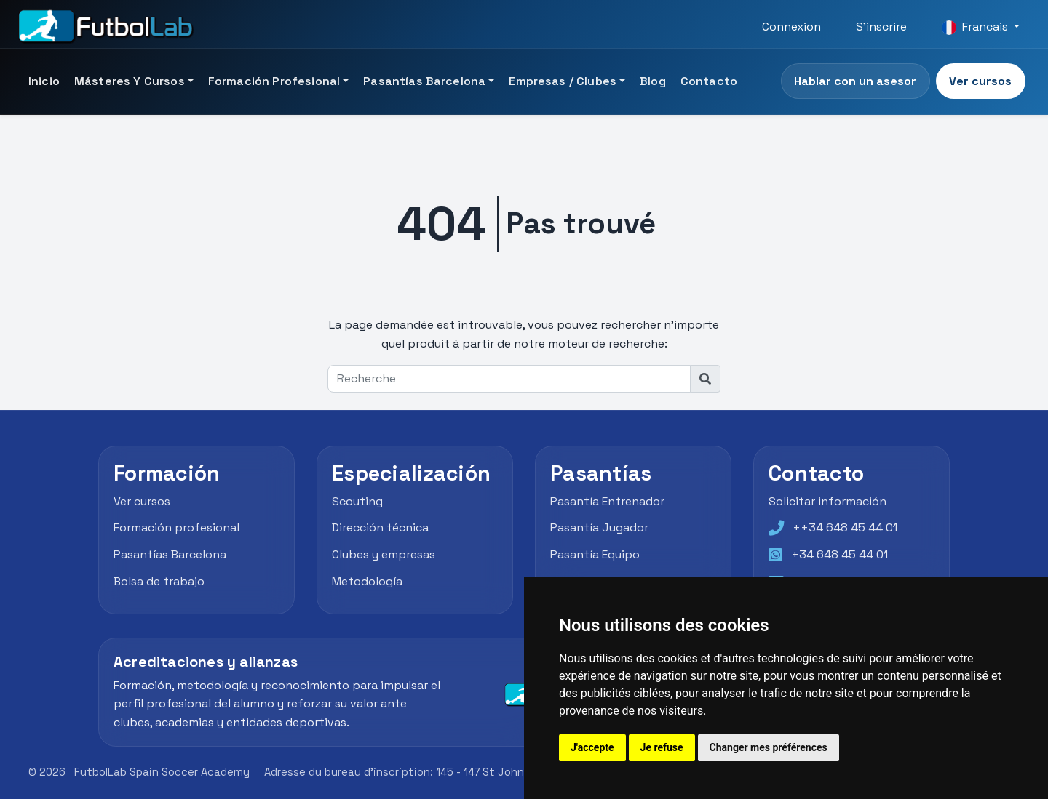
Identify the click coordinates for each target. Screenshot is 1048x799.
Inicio (44, 81)
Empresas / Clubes (562, 81)
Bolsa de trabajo (159, 581)
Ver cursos (980, 81)
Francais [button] (976, 27)
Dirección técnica (380, 527)
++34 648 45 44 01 (845, 527)
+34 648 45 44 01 (839, 554)
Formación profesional (176, 527)
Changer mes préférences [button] (768, 747)
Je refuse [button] (661, 747)
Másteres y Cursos (129, 81)
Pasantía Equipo (595, 554)
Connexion (791, 26)
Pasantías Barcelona (424, 81)
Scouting (357, 501)
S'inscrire (881, 26)
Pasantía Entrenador (607, 501)
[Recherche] (509, 379)
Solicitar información (827, 501)
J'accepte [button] (592, 747)
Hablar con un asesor (855, 81)
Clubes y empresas (383, 554)
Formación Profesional (274, 81)
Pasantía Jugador (599, 527)
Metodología (367, 581)
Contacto (708, 81)
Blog (653, 81)
